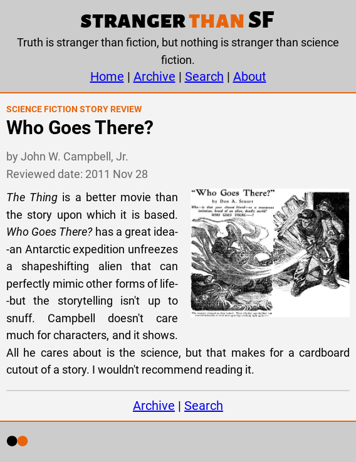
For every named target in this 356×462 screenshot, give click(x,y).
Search (204, 76)
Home (107, 76)
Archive (154, 76)
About (249, 76)
